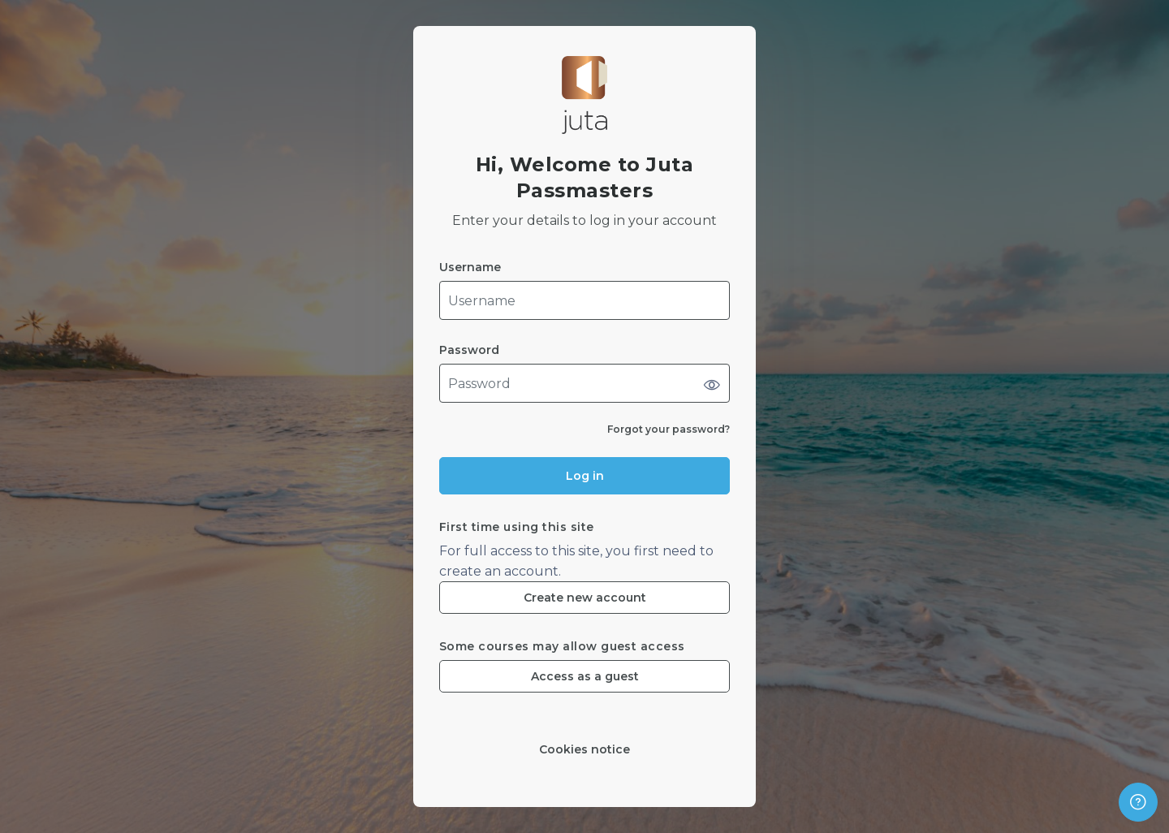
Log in (585, 475)
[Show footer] (1138, 802)
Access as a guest (585, 676)
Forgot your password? (668, 429)
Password (469, 350)
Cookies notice (584, 750)
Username (470, 267)
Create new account (585, 597)
